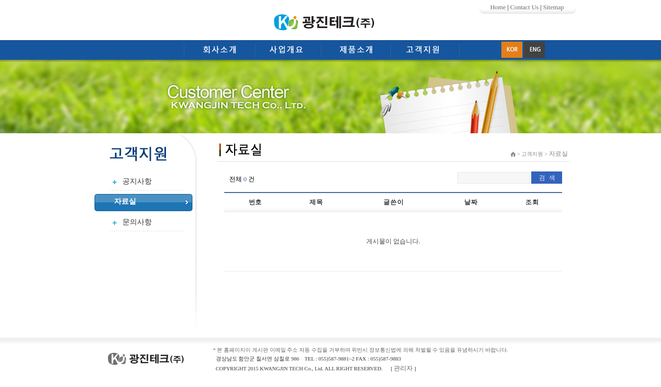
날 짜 (470, 202)
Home (498, 7)
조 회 (531, 202)
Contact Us (524, 7)
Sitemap (553, 7)
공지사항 (137, 181)
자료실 (125, 201)
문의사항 (137, 222)
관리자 (403, 368)
